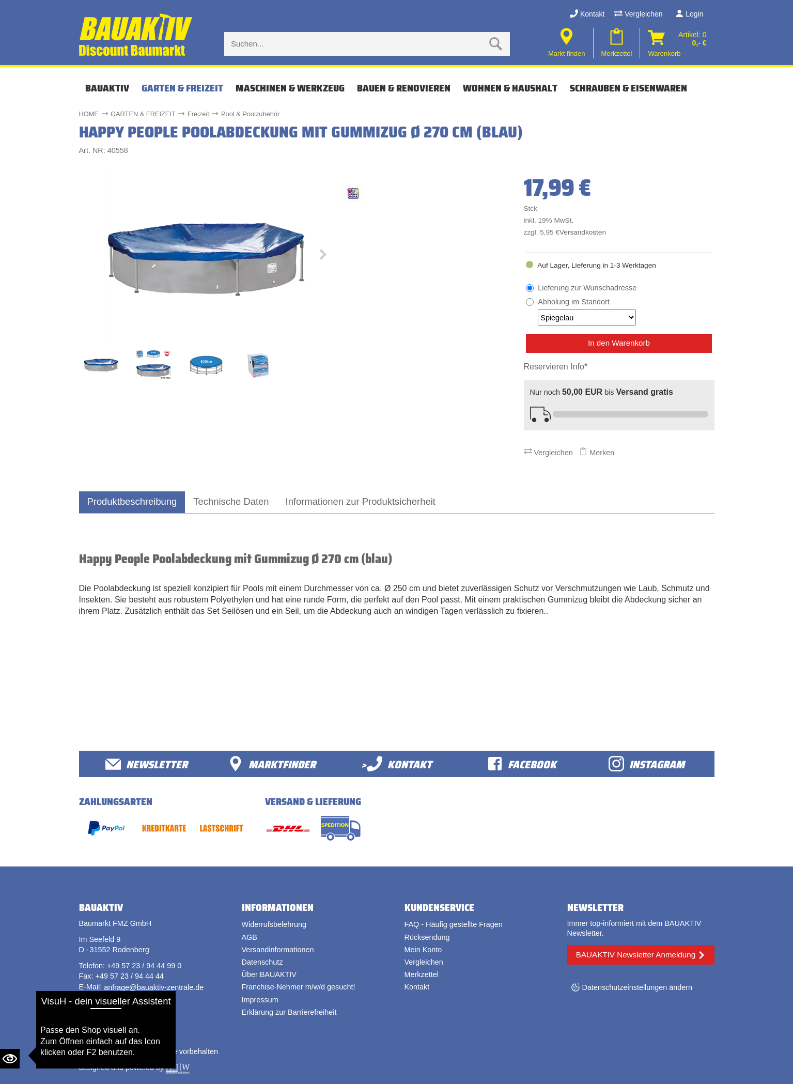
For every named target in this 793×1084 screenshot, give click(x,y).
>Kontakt (396, 764)
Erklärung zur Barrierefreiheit (289, 1012)
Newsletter (146, 764)
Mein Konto (423, 950)
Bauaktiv (107, 88)
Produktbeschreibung (132, 501)
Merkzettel (422, 974)
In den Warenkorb (619, 342)
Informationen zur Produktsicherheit (361, 501)
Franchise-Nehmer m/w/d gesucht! (298, 987)
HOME (89, 114)
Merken (596, 452)
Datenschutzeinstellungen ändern (637, 987)
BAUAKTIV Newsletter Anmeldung (635, 954)
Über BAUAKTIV (269, 974)
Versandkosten (582, 232)
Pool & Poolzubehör (250, 114)
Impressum (260, 1000)
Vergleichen (638, 14)
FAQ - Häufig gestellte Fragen (454, 924)
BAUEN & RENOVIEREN (403, 88)
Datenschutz (262, 962)
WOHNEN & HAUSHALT (510, 88)
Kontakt (587, 14)
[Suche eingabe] (357, 44)
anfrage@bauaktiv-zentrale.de (154, 987)
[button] (323, 257)
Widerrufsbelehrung (274, 924)
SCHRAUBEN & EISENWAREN (628, 88)
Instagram (647, 764)
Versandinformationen (278, 950)
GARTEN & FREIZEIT (182, 88)
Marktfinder (272, 764)
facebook (521, 764)
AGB (249, 937)
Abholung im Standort (587, 312)
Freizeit (198, 114)
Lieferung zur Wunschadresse (587, 288)
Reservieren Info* (556, 366)
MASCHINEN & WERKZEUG (290, 88)
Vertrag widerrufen (118, 1019)
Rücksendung (427, 937)
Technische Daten (231, 501)
